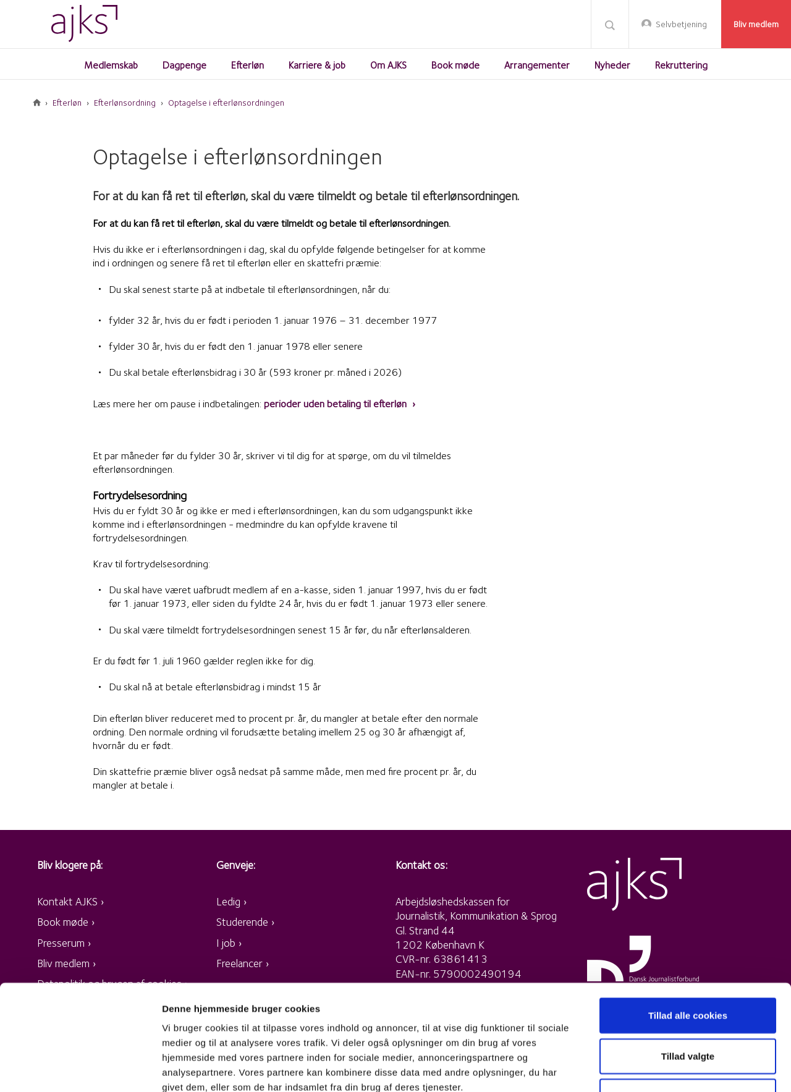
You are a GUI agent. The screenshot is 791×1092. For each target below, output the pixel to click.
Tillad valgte (687, 957)
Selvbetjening (681, 24)
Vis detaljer (642, 1067)
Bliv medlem (756, 24)
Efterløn (67, 103)
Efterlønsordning (125, 103)
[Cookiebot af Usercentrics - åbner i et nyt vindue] (80, 1068)
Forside (37, 103)
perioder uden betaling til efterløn (336, 403)
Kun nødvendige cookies (688, 997)
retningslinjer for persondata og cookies (339, 1017)
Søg (609, 25)
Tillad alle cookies (687, 916)
